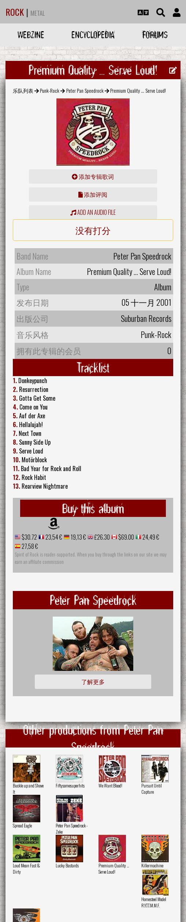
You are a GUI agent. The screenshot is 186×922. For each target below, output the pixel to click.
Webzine (31, 35)
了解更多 (93, 681)
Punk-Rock (49, 90)
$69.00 (125, 537)
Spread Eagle (22, 825)
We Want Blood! (110, 785)
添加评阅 (92, 194)
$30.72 (29, 537)
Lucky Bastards (67, 865)
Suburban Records (146, 318)
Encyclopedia (93, 35)
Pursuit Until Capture (151, 788)
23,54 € (53, 537)
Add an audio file (93, 212)
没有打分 (93, 229)
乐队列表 (23, 90)
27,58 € (29, 546)
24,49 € (150, 537)
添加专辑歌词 (93, 176)
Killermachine (152, 865)
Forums (155, 35)
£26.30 (101, 537)
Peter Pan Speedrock (85, 90)
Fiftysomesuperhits (70, 785)
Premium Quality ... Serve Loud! (113, 868)
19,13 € (78, 537)
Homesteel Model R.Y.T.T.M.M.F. (153, 902)
